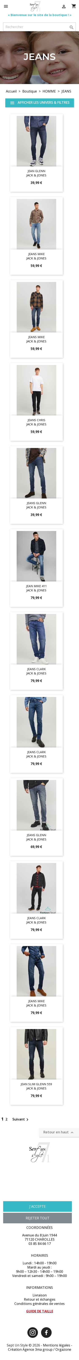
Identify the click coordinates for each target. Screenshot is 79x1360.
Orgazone (63, 1349)
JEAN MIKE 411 (36, 586)
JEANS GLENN (36, 503)
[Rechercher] (39, 26)
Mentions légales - (57, 1345)
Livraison (39, 1295)
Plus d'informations (17, 1196)
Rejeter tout (38, 1218)
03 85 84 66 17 (39, 1243)
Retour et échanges (39, 1299)
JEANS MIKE (36, 254)
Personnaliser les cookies (50, 1196)
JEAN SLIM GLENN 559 (36, 1084)
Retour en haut (59, 1132)
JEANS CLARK (36, 669)
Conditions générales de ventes (39, 1303)
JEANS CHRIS (36, 420)
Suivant (21, 1119)
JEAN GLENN (36, 171)
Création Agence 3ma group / (31, 1349)
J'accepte (37, 1206)
